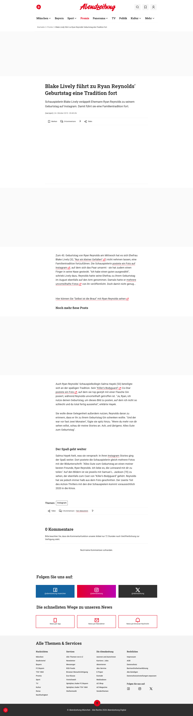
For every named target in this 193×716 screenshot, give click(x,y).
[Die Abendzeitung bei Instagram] (96, 591)
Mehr (148, 18)
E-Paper (99, 672)
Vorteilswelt (71, 680)
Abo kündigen (132, 672)
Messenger (70, 664)
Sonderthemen (102, 691)
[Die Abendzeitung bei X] (137, 591)
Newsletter (70, 661)
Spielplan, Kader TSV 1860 (77, 687)
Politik (123, 18)
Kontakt (99, 676)
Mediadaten (101, 680)
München (42, 18)
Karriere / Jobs (102, 661)
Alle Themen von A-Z (74, 657)
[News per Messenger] (55, 621)
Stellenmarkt (71, 691)
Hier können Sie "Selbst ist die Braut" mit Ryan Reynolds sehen (91, 298)
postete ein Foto (65, 392)
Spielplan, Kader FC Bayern (77, 683)
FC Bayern (40, 668)
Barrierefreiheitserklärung (137, 668)
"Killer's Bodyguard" (107, 387)
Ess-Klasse (70, 676)
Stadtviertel (40, 661)
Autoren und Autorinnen (106, 657)
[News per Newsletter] (96, 621)
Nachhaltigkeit (42, 695)
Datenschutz (132, 664)
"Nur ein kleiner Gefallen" (88, 259)
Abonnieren (101, 664)
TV (114, 18)
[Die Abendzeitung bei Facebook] (55, 591)
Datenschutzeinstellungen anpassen (141, 676)
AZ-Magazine (101, 687)
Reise (38, 691)
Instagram (113, 455)
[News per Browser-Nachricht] (137, 621)
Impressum (131, 657)
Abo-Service (101, 668)
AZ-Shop (99, 683)
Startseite (41, 27)
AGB (128, 661)
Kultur (135, 18)
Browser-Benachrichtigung (77, 672)
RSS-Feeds (70, 668)
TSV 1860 (40, 672)
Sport (70, 18)
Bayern (59, 18)
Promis (85, 18)
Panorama (99, 18)
